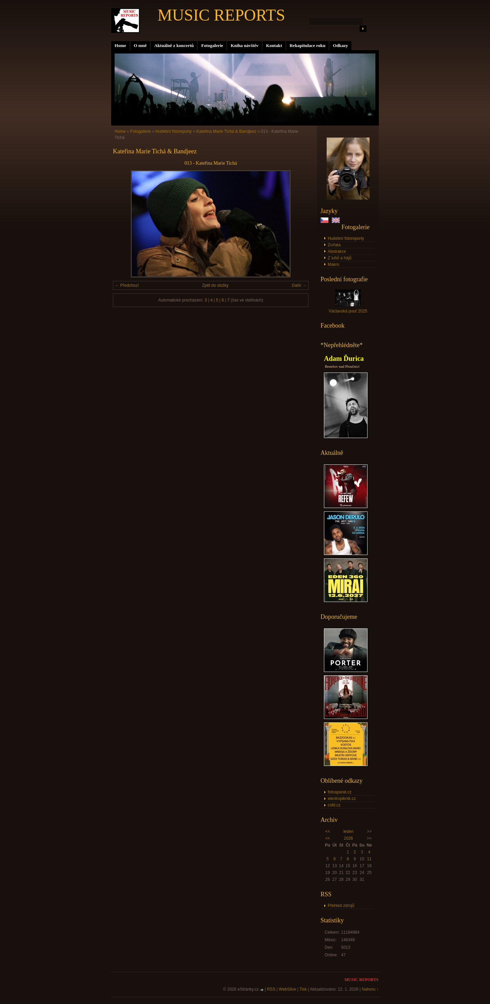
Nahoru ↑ (370, 989)
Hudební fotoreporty (346, 238)
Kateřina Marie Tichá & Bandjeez (226, 131)
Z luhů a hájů (339, 258)
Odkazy (340, 45)
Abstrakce (337, 251)
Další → (299, 285)
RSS (271, 989)
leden (348, 831)
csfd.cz (334, 805)
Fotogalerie (212, 45)
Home (120, 45)
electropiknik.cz (342, 798)
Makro (333, 264)
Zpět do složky (215, 285)
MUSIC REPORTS (221, 15)
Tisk (303, 989)
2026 (348, 838)
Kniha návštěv (244, 45)
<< (327, 831)
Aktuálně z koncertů (174, 45)
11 (369, 859)
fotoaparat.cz (339, 792)
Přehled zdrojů (341, 905)
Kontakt (274, 45)
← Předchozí (127, 285)
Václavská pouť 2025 (348, 311)
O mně (140, 45)
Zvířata (334, 245)
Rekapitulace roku (307, 45)
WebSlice (287, 989)
